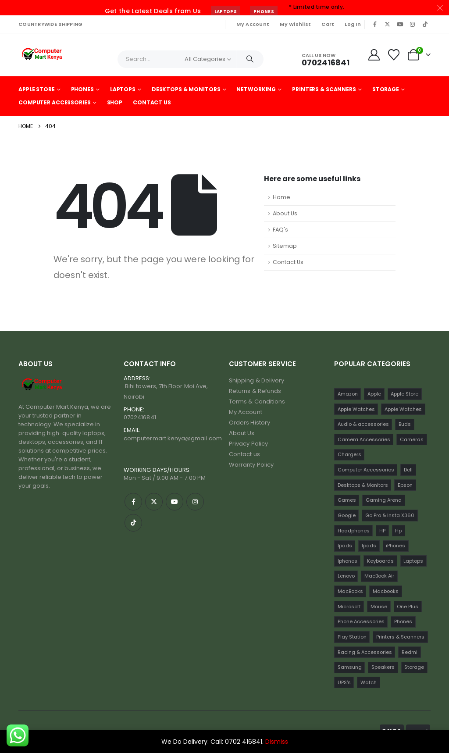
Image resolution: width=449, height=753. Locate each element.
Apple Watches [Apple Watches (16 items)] (403, 409)
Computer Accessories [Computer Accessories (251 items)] (366, 469)
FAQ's (280, 229)
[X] (387, 24)
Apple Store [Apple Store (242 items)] (404, 393)
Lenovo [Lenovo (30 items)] (346, 575)
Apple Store (36, 89)
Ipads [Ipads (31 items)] (369, 545)
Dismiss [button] (276, 741)
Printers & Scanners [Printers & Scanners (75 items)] (400, 636)
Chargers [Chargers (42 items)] (349, 454)
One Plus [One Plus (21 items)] (407, 606)
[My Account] (374, 55)
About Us (285, 213)
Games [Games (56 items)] (347, 499)
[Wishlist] (394, 55)
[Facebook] (375, 24)
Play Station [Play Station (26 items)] (352, 636)
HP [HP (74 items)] (382, 530)
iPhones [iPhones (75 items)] (395, 545)
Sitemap (285, 246)
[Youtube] (400, 24)
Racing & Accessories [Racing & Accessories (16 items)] (365, 652)
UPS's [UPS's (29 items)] (344, 682)
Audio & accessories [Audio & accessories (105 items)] (363, 424)
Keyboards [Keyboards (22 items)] (380, 560)
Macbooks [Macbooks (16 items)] (386, 591)
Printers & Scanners (324, 89)
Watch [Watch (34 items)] (368, 682)
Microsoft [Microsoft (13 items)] (349, 606)
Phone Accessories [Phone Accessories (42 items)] (361, 621)
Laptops (225, 11)
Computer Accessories (54, 102)
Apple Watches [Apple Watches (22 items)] (356, 409)
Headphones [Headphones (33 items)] (354, 530)
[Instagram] (412, 24)
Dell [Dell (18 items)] (408, 469)
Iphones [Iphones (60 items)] (347, 560)
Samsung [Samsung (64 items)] (350, 667)
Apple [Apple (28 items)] (374, 393)
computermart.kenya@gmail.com (173, 438)
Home (281, 197)
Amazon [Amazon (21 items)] (348, 393)
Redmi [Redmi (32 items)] (409, 652)
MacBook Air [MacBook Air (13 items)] (379, 575)
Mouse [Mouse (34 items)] (379, 606)
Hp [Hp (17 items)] (398, 530)
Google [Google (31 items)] (347, 515)
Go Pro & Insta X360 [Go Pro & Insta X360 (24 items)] (389, 515)
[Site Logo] (42, 54)
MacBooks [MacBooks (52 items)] (350, 591)
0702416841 (140, 417)
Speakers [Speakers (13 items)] (383, 667)
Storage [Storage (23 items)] (414, 667)
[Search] (250, 59)
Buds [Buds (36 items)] (405, 424)
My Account (252, 24)
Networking (256, 89)
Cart (327, 24)
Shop (115, 102)
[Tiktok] (425, 24)
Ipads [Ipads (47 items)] (345, 545)
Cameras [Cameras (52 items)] (412, 439)
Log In (353, 24)
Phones (263, 11)
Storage (385, 89)
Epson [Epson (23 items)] (405, 485)
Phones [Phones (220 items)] (403, 621)
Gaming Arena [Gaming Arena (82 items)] (384, 499)
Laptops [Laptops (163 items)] (413, 560)
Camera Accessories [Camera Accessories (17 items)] (364, 439)
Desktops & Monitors (186, 89)
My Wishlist (295, 24)
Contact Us (152, 102)
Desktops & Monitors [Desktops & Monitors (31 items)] (363, 485)
